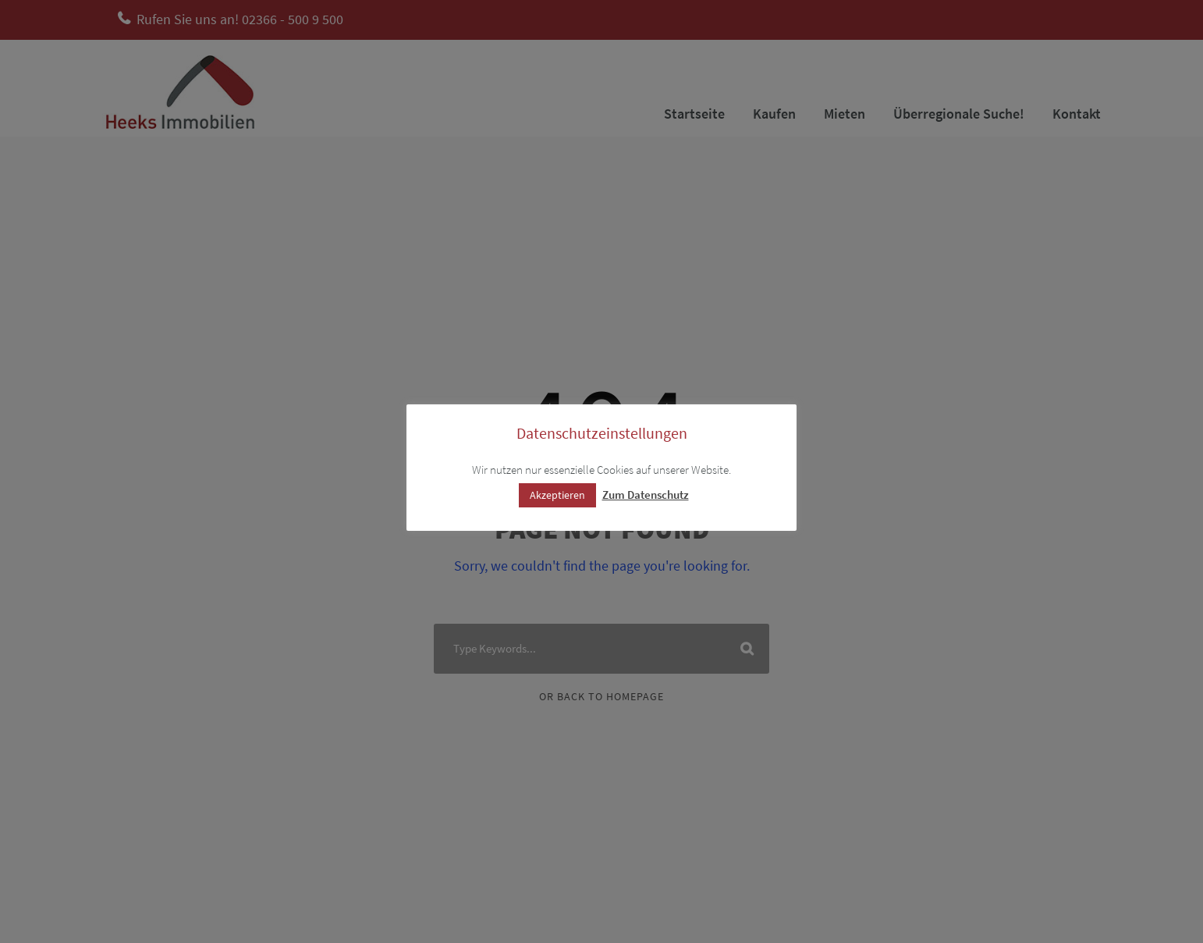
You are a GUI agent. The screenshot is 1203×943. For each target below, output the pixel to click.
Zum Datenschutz (645, 494)
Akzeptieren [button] (557, 495)
